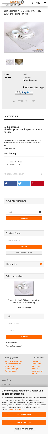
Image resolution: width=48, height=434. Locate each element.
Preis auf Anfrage (33, 87)
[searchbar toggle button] (32, 3)
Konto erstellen (11, 342)
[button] (10, 183)
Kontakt (35, 369)
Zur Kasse (36, 366)
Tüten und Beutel (11, 366)
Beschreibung (11, 116)
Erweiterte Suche (24, 253)
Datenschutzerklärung (16, 409)
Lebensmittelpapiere (12, 369)
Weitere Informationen (24, 429)
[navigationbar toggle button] (45, 3)
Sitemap (34, 373)
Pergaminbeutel (11, 371)
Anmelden (24, 218)
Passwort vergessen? (14, 346)
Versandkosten (37, 371)
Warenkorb (36, 361)
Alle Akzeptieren (24, 415)
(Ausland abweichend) (30, 80)
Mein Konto (37, 364)
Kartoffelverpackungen (13, 361)
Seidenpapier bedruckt (13, 364)
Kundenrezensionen (14, 173)
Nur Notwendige (24, 422)
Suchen (24, 247)
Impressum (6, 384)
